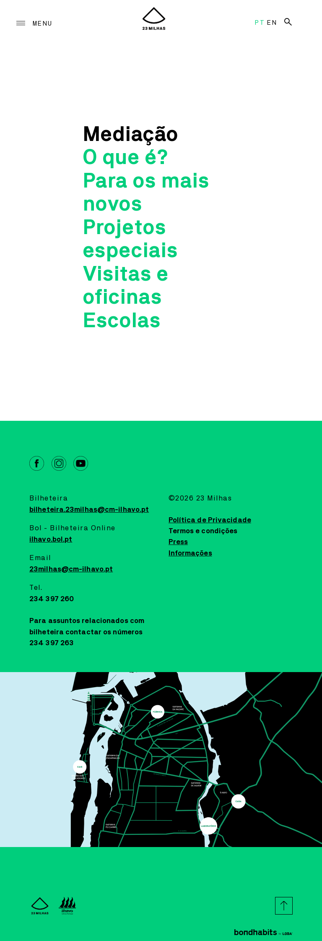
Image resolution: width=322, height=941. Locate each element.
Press (178, 542)
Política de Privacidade (210, 520)
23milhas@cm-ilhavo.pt (71, 569)
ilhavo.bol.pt (50, 539)
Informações (190, 553)
